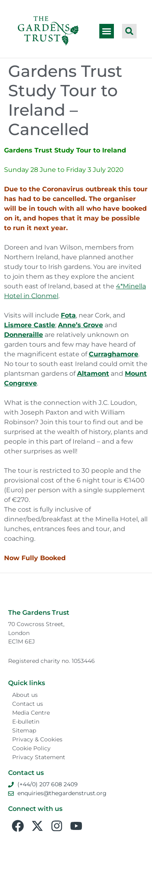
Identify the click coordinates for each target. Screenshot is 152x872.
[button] (106, 31)
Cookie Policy (31, 748)
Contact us (27, 703)
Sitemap (24, 730)
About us (25, 694)
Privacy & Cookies (37, 739)
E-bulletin (25, 721)
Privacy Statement (38, 757)
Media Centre (31, 712)
